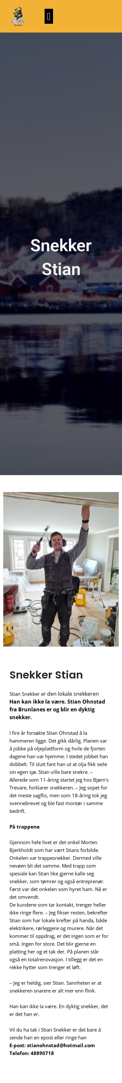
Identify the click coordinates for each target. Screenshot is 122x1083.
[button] (49, 16)
